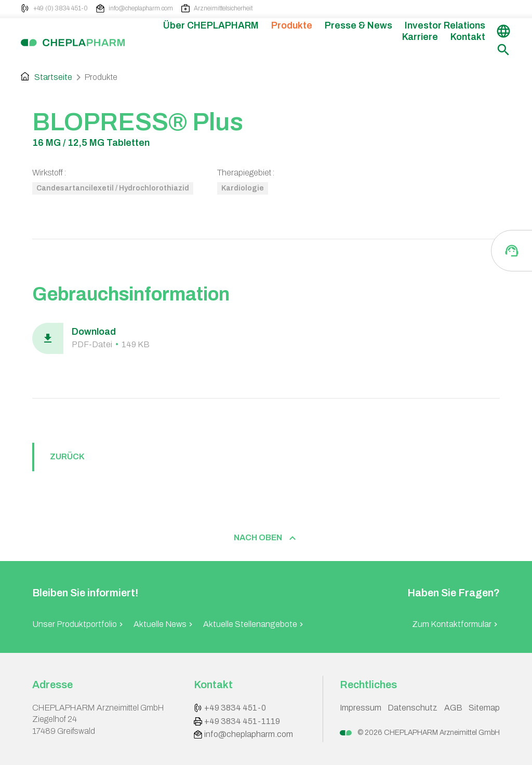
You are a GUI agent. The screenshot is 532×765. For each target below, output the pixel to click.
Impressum (360, 707)
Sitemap (484, 707)
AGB (453, 707)
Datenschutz (412, 707)
